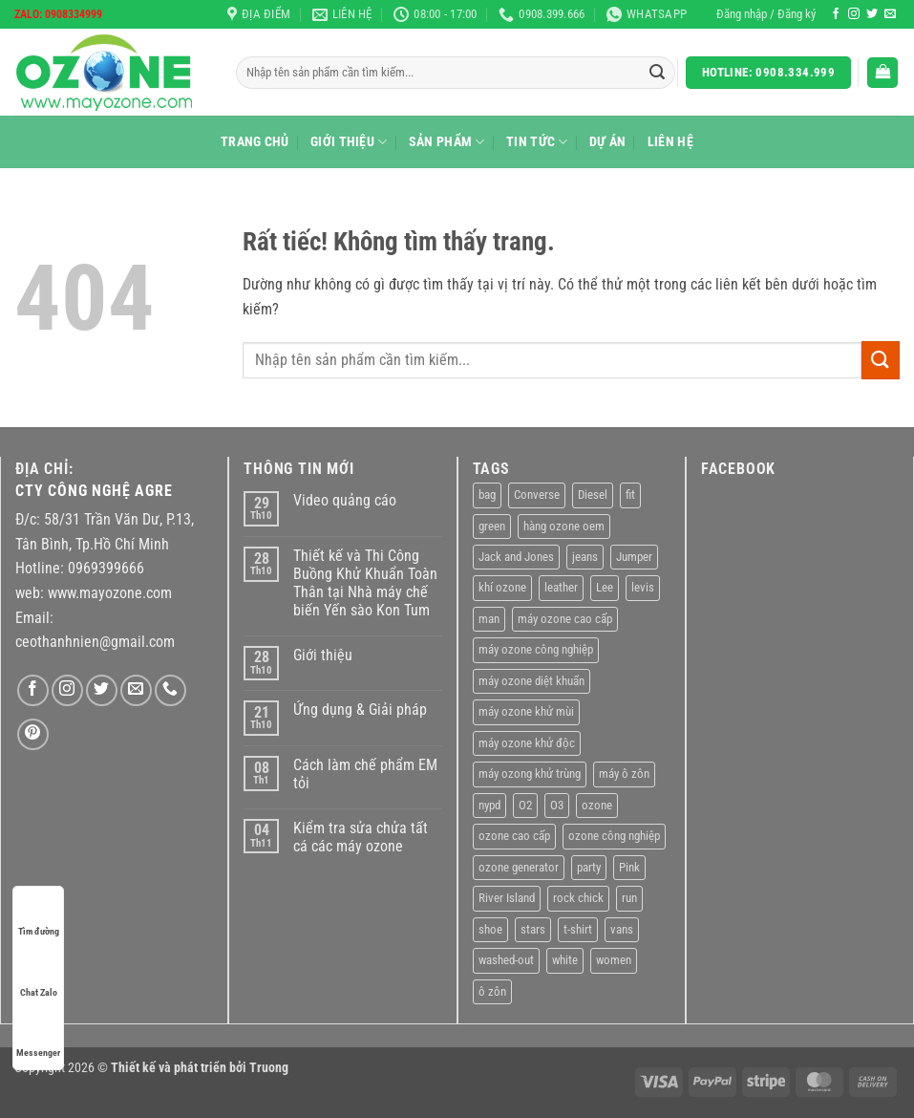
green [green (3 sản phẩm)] (491, 526)
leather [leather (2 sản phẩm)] (561, 587)
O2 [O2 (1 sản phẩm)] (525, 805)
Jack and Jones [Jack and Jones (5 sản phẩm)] (516, 556)
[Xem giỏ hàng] (882, 73)
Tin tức (537, 142)
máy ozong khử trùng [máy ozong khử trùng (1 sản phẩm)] (529, 773)
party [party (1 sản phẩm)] (589, 867)
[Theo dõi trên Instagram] (854, 14)
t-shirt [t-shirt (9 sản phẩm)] (577, 929)
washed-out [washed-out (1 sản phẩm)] (506, 960)
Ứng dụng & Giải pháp (360, 709)
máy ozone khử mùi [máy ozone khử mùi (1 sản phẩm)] (526, 711)
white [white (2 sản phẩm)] (565, 960)
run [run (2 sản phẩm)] (629, 898)
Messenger (38, 1034)
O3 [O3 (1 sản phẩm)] (556, 805)
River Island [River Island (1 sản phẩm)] (506, 898)
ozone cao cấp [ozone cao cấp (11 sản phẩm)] (514, 835)
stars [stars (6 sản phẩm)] (533, 929)
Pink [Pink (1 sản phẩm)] (629, 867)
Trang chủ (255, 142)
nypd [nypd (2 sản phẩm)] (489, 805)
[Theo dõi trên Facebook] (835, 14)
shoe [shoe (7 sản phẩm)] (490, 929)
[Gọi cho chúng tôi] (170, 690)
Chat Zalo (38, 974)
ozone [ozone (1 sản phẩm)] (597, 805)
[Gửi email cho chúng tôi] (890, 14)
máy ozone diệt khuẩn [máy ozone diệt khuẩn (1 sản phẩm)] (531, 681)
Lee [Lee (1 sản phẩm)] (604, 587)
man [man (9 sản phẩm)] (489, 619)
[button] (766, 14)
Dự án (607, 142)
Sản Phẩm (447, 142)
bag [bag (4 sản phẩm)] (487, 494)
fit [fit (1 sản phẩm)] (630, 494)
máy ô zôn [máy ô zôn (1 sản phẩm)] (624, 773)
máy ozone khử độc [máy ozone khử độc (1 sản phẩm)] (526, 743)
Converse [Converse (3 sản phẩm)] (537, 494)
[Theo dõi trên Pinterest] (33, 734)
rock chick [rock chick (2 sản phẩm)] (578, 898)
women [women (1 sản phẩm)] (613, 960)
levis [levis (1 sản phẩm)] (642, 587)
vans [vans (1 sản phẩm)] (621, 929)
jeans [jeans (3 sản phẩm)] (585, 556)
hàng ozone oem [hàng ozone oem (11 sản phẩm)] (564, 526)
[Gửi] (657, 72)
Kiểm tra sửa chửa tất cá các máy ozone (360, 837)
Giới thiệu (348, 142)
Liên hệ (670, 142)
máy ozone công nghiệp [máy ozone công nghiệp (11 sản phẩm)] (535, 649)
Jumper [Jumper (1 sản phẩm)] (634, 556)
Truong (268, 1068)
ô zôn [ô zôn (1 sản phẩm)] (492, 991)
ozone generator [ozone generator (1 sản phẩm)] (518, 867)
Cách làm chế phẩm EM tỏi (365, 774)
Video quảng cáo (344, 500)
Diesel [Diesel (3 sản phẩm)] (592, 494)
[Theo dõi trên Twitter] (872, 14)
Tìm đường (38, 913)
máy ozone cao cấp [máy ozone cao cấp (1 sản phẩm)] (565, 619)
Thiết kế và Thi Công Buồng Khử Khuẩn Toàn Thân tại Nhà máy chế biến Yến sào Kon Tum (365, 583)
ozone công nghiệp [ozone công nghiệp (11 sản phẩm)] (614, 835)
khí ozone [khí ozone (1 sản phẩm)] (502, 587)
